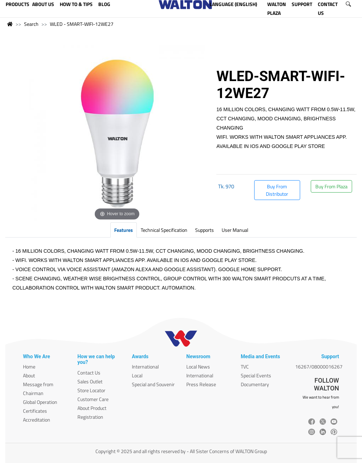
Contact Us (88, 372)
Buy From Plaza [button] (331, 186)
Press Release (201, 384)
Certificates (35, 411)
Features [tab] (123, 230)
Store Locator (91, 390)
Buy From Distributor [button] (277, 190)
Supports (204, 230)
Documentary (255, 384)
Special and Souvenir (153, 384)
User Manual (235, 230)
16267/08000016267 (319, 366)
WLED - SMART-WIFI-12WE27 (81, 24)
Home (29, 366)
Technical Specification (164, 230)
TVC (245, 366)
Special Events (256, 375)
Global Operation (40, 402)
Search (31, 24)
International (145, 366)
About (29, 375)
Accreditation (36, 419)
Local (137, 375)
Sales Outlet (90, 381)
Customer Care (93, 399)
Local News (198, 366)
